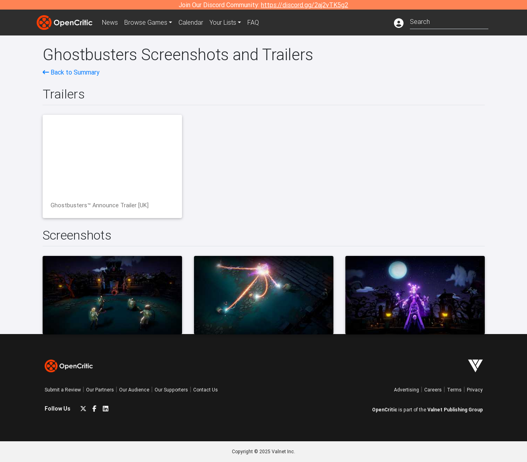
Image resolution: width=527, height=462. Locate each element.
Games (145, 22)
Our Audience (134, 390)
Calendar (190, 22)
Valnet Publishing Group (455, 410)
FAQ (253, 22)
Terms (454, 390)
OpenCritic (384, 410)
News (110, 22)
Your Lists (223, 22)
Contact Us (205, 390)
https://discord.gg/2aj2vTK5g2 (304, 5)
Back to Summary (71, 72)
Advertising (406, 390)
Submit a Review (63, 390)
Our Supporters (171, 390)
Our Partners (100, 390)
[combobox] (449, 21)
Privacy (475, 390)
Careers (433, 390)
